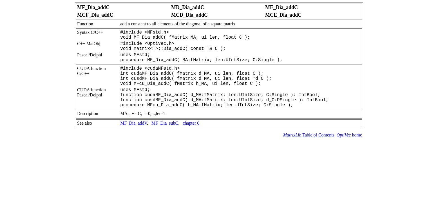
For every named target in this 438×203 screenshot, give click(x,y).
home (349, 135)
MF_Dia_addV (133, 123)
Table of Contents (308, 135)
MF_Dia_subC (164, 123)
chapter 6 (191, 123)
